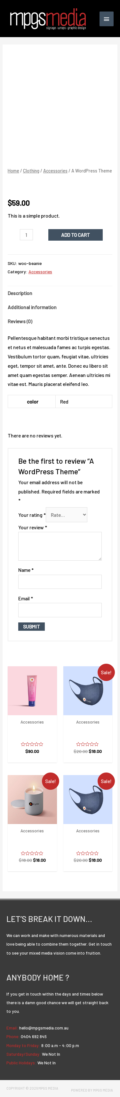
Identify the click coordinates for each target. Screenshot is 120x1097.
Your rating (32, 515)
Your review (32, 527)
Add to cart (75, 235)
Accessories (55, 170)
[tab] (60, 293)
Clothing (31, 170)
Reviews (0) (20, 321)
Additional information (32, 307)
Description (20, 293)
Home (13, 170)
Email (25, 598)
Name (26, 570)
